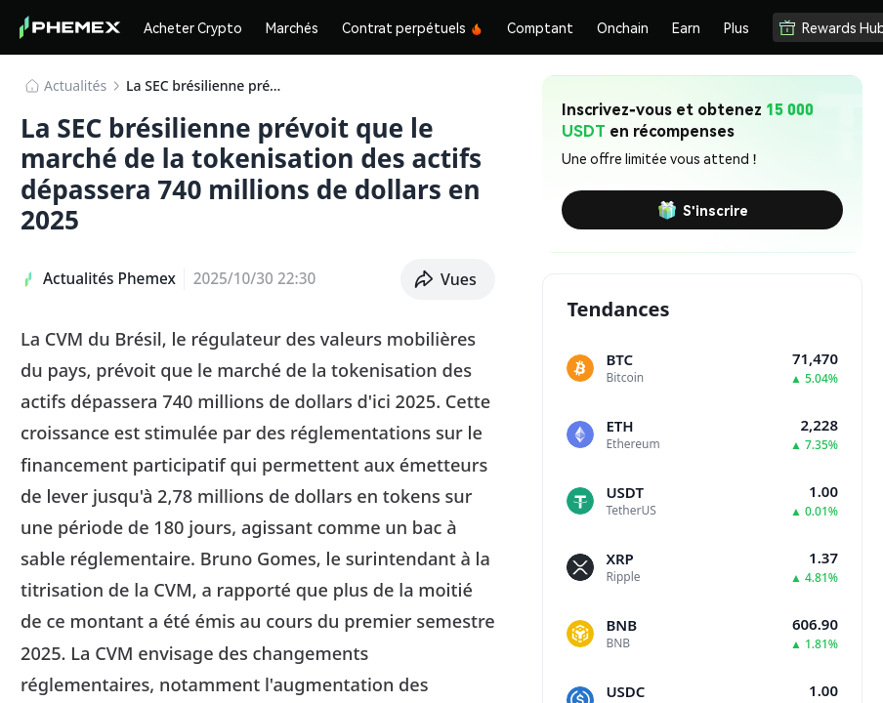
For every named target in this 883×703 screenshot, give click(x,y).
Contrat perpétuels (413, 27)
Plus (736, 27)
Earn (686, 27)
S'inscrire (702, 210)
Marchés (292, 27)
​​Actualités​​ (75, 85)
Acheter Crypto (193, 27)
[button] (447, 279)
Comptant (540, 27)
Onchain (623, 27)
